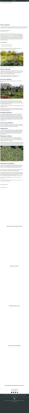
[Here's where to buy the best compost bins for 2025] (14, 206)
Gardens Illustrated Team (4, 184)
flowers (15, 71)
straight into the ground (11, 138)
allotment (11, 35)
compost (5, 139)
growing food (10, 36)
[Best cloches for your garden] (14, 246)
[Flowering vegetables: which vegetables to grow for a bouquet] (14, 365)
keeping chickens (19, 71)
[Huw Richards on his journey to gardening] (14, 326)
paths (8, 142)
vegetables (11, 71)
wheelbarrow (2, 143)
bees (3, 72)
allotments (14, 102)
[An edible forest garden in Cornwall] (14, 286)
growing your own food (18, 33)
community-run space (9, 34)
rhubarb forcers (18, 175)
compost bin (11, 139)
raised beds (2, 138)
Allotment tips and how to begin (7, 44)
